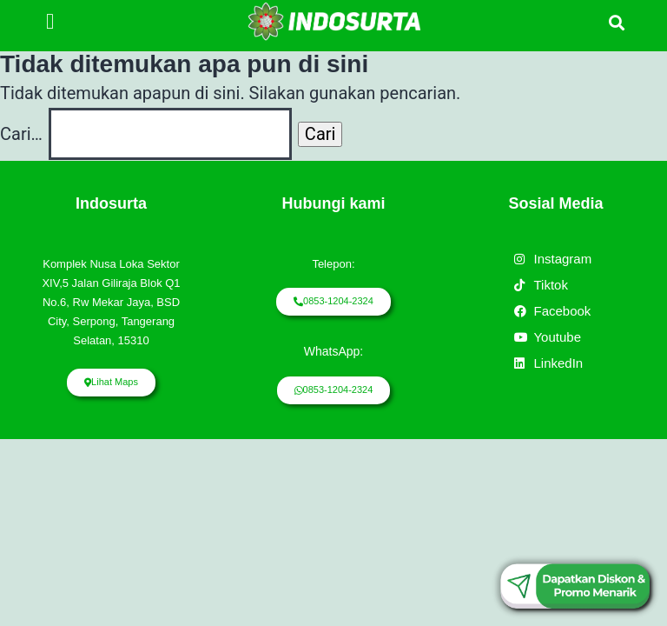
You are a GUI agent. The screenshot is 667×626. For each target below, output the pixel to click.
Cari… (21, 133)
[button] (50, 21)
